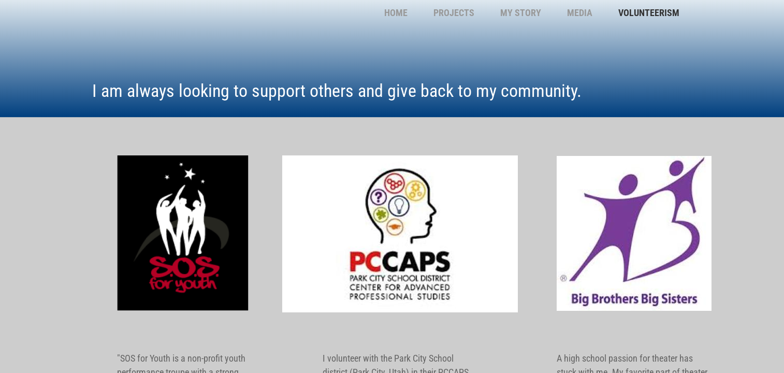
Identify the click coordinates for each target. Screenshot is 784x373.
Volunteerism (648, 12)
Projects (453, 12)
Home (396, 12)
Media (579, 12)
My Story (520, 12)
